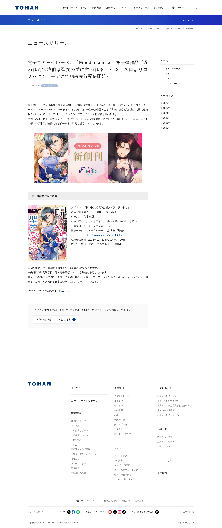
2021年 (167, 128)
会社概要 (118, 410)
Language (181, 8)
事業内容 (96, 7)
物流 (75, 444)
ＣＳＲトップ (120, 455)
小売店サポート (80, 430)
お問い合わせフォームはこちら (53, 319)
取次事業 (75, 425)
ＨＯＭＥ (76, 388)
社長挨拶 (118, 401)
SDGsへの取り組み (123, 479)
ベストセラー (164, 429)
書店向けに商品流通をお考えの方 (173, 405)
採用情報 (158, 7)
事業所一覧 (119, 419)
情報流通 (77, 440)
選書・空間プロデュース (85, 454)
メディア (168, 78)
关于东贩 (139, 501)
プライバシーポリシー (185, 523)
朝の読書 (118, 460)
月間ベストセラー (166, 441)
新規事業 (75, 468)
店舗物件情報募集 (166, 410)
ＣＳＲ (122, 7)
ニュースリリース (140, 7)
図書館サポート (80, 435)
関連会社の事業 (78, 473)
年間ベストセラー (166, 446)
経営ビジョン (120, 405)
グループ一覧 (120, 424)
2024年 (167, 113)
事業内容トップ (78, 421)
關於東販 (126, 501)
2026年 (167, 103)
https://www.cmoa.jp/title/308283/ (104, 235)
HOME (139, 29)
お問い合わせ (164, 388)
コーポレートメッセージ (74, 7)
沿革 (116, 415)
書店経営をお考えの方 (168, 401)
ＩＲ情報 (118, 429)
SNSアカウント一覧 (185, 512)
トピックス (169, 73)
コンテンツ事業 (78, 463)
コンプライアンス (122, 434)
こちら (65, 290)
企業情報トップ (121, 396)
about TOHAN (111, 501)
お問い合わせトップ (167, 396)
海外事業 (75, 459)
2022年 (167, 123)
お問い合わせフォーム (168, 415)
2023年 (167, 118)
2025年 (167, 108)
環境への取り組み (122, 475)
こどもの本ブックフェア (126, 470)
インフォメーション (174, 83)
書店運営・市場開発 (80, 449)
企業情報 (110, 7)
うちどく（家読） (122, 465)
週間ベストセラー (166, 437)
